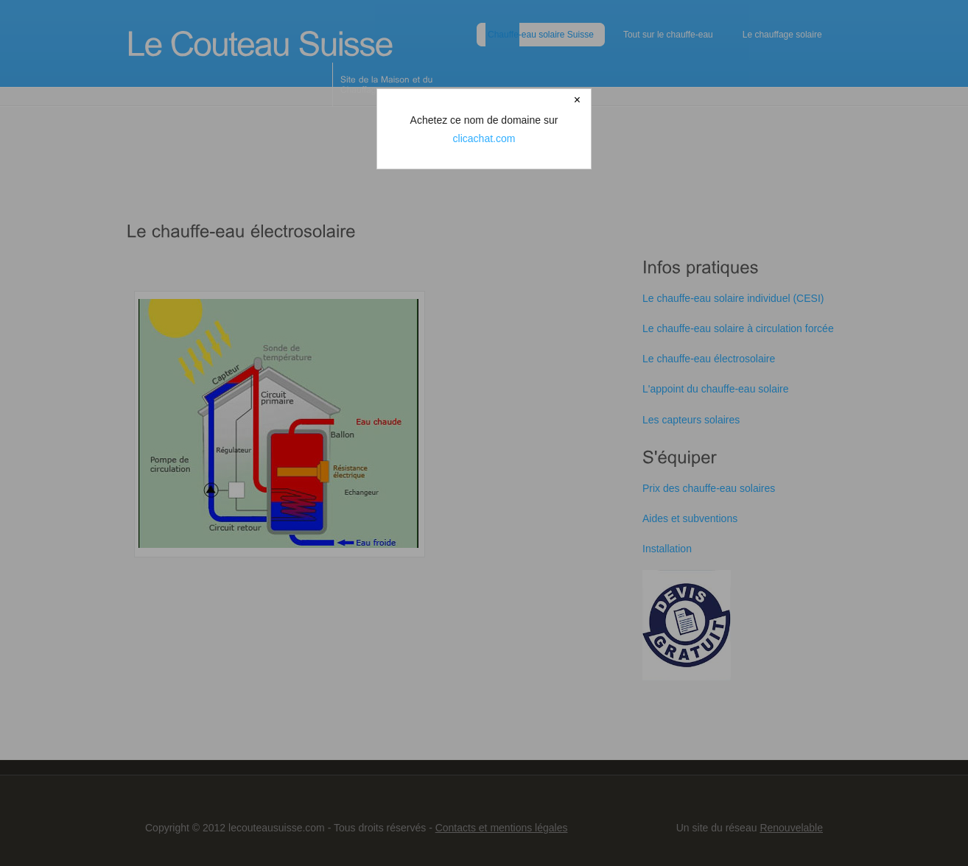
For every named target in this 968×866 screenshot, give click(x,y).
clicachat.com (484, 138)
